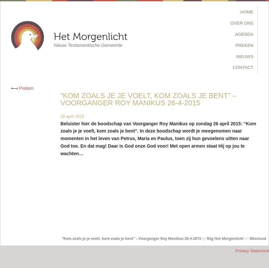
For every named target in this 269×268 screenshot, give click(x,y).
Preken (244, 45)
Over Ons (242, 23)
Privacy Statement (252, 251)
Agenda (244, 34)
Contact (243, 67)
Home (247, 12)
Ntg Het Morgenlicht (225, 238)
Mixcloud (258, 238)
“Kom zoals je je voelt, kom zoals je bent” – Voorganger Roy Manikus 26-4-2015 (131, 238)
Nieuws (244, 56)
